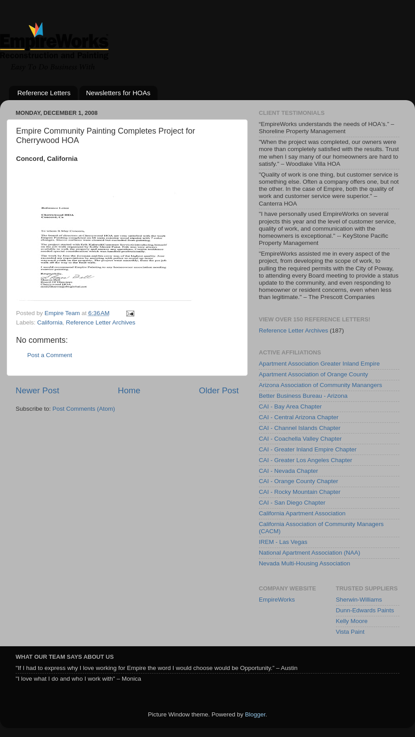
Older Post (219, 390)
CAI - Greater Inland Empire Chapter (308, 449)
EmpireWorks (277, 599)
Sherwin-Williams (359, 599)
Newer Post (37, 390)
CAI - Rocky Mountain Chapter (299, 492)
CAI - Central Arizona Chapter (299, 417)
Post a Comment (49, 355)
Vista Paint (350, 631)
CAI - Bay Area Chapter (290, 406)
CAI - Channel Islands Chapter (299, 428)
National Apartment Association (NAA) (309, 552)
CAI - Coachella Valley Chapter (300, 438)
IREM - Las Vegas (283, 542)
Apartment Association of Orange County (313, 374)
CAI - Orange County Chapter (298, 481)
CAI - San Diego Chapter (292, 502)
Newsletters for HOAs (118, 93)
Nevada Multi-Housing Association (304, 563)
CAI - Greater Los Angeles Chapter (305, 460)
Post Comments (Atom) (84, 408)
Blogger (255, 714)
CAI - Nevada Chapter (288, 470)
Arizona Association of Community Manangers (320, 385)
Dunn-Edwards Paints (365, 610)
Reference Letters (44, 93)
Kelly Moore (352, 621)
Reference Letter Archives (100, 322)
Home (129, 390)
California (49, 322)
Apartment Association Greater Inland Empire (319, 363)
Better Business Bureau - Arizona (303, 395)
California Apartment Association (302, 513)
